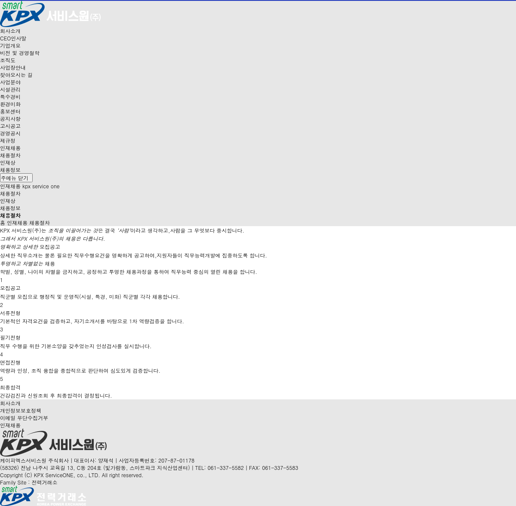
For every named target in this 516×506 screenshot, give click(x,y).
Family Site (28, 482)
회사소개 (10, 403)
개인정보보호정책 (20, 410)
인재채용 (10, 425)
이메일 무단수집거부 (24, 417)
